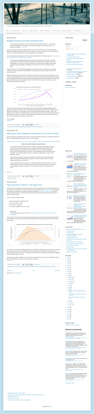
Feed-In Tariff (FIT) (25, 266)
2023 (68, 263)
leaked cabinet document (44, 191)
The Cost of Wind (66, 30)
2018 (68, 273)
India (12, 178)
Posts (68, 46)
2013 (68, 313)
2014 (68, 311)
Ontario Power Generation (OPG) (46, 266)
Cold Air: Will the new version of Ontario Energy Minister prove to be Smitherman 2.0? (75, 348)
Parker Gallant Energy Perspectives (75, 242)
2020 (68, 269)
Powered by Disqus (69, 383)
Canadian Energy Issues (72, 237)
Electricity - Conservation (16, 266)
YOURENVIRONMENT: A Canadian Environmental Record (75, 235)
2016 (68, 307)
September (70, 281)
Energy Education (71, 231)
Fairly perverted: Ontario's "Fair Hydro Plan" (25, 185)
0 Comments (36, 124)
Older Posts (57, 270)
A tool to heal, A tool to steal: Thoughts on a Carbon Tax (80, 164)
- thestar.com (24, 47)
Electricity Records (14, 126)
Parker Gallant (68, 341)
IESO (30, 126)
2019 (68, 271)
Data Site (24, 30)
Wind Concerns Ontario (72, 251)
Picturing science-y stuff (72, 76)
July (69, 285)
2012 (68, 315)
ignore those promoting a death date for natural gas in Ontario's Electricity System (26, 394)
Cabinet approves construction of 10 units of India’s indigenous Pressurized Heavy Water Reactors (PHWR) (33, 141)
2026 (68, 258)
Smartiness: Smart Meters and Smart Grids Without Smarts (80, 216)
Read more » (10, 120)
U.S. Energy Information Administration (75, 243)
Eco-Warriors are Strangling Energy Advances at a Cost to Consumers (77, 72)
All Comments (70, 49)
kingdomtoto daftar (69, 336)
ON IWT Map (56, 30)
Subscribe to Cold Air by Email (72, 325)
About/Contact (77, 30)
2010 (68, 319)
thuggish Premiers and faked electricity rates (25, 41)
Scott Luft (67, 363)
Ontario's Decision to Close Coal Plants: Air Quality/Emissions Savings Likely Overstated (80, 205)
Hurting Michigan (70, 78)
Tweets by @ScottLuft (70, 87)
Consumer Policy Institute (72, 245)
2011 (68, 317)
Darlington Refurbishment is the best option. (80, 174)
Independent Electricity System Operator (76, 229)
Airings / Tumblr (33, 30)
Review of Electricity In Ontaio (13, 33)
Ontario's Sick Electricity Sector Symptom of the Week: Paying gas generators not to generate (80, 185)
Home (6, 30)
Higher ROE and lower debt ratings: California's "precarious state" (75, 62)
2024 (68, 261)
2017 (68, 275)
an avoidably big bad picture (73, 57)
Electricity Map (70, 232)
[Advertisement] (76, 137)
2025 (68, 260)
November (70, 277)
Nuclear (14, 178)
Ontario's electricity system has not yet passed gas (19, 400)
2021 (68, 267)
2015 (68, 309)
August (70, 283)
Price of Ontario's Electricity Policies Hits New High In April (80, 154)
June (69, 287)
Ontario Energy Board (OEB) (37, 126)
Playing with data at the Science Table (16, 393)
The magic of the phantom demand (74, 68)
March (69, 302)
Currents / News (15, 30)
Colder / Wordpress (45, 30)
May (69, 289)
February (70, 304)
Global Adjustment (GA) (23, 126)
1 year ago (78, 338)
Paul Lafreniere (69, 358)
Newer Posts (10, 270)
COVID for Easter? (71, 74)
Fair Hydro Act (47, 189)
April (69, 300)
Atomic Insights (70, 247)
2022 (68, 265)
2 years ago (80, 360)
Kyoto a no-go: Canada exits (80, 195)
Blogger (49, 406)
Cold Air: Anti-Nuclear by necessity (71, 360)
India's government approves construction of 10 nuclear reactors (33, 133)
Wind (54, 266)
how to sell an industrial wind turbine (75, 64)
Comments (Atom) (17, 273)
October (70, 279)
